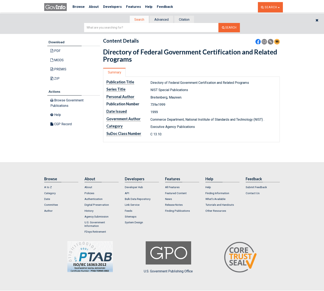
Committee (51, 205)
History (89, 211)
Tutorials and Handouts (219, 205)
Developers (116, 7)
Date (47, 199)
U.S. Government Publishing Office (168, 258)
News (168, 199)
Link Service (132, 205)
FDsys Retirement (95, 232)
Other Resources (215, 211)
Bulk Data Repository (137, 199)
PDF (55, 51)
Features (138, 7)
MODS (57, 61)
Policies (89, 193)
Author (48, 211)
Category (50, 193)
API (127, 193)
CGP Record (61, 124)
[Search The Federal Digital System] (229, 28)
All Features (172, 187)
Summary (115, 73)
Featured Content (176, 193)
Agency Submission (96, 217)
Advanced (161, 20)
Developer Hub (134, 187)
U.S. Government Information (95, 224)
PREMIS (58, 70)
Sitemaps (130, 217)
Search (137, 20)
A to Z (48, 187)
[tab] (137, 19)
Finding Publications (177, 211)
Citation (185, 20)
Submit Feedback (256, 187)
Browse (79, 7)
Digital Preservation (97, 205)
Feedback (172, 7)
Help (155, 7)
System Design (134, 222)
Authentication (93, 199)
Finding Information (217, 193)
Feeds (128, 211)
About (95, 7)
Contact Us (253, 193)
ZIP (55, 79)
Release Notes (174, 205)
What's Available (215, 199)
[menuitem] (61, 187)
